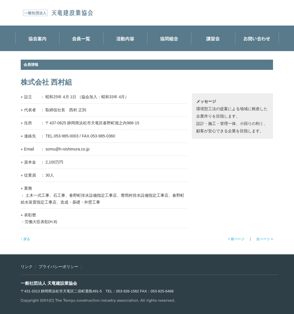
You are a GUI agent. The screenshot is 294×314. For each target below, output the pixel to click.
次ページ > (264, 239)
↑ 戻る (25, 239)
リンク (27, 266)
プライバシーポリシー (58, 266)
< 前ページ (236, 239)
